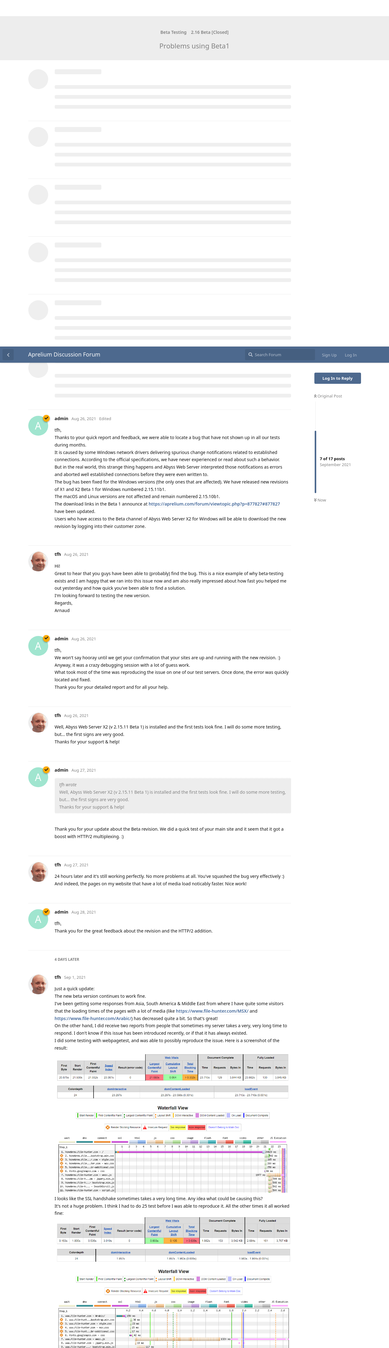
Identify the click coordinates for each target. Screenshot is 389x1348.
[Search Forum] (280, 8)
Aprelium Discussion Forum (64, 7)
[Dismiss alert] (147, 1335)
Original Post (328, 49)
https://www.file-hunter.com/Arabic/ (93, 672)
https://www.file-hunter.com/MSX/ (212, 664)
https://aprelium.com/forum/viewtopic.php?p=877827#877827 (214, 157)
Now (320, 154)
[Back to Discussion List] (8, 8)
